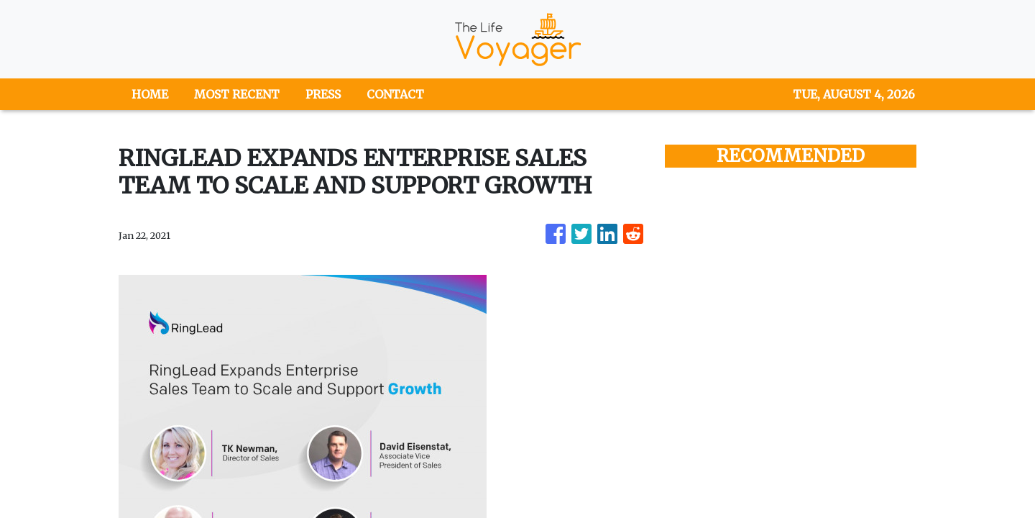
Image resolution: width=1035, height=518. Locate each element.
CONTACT (395, 94)
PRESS (323, 94)
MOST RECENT (237, 94)
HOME (150, 94)
